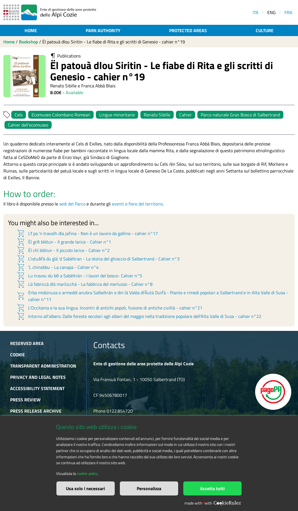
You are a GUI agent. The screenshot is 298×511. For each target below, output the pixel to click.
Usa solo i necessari (85, 488)
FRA (288, 12)
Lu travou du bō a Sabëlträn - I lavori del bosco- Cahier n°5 (79, 275)
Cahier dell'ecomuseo (28, 124)
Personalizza (149, 488)
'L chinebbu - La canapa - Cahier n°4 (57, 267)
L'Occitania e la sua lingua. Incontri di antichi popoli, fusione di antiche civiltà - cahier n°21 (109, 307)
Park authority (103, 30)
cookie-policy (87, 473)
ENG (271, 12)
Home (31, 30)
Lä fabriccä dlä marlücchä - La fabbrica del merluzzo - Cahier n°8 (84, 284)
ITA (256, 12)
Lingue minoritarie (117, 114)
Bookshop (28, 41)
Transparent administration (43, 365)
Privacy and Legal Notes (38, 377)
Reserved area (27, 343)
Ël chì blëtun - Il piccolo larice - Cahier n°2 (63, 250)
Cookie (17, 354)
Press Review (25, 399)
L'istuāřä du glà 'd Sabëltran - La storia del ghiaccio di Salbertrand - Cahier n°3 (98, 258)
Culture (264, 30)
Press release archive (35, 411)
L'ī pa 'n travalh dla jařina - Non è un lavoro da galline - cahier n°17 (87, 233)
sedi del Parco (72, 203)
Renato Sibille (157, 114)
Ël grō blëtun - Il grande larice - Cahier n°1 (63, 241)
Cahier (185, 114)
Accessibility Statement (37, 388)
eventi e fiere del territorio (137, 203)
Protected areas (188, 30)
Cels (19, 114)
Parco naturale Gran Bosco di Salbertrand (240, 114)
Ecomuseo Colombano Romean (61, 114)
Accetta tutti (212, 488)
